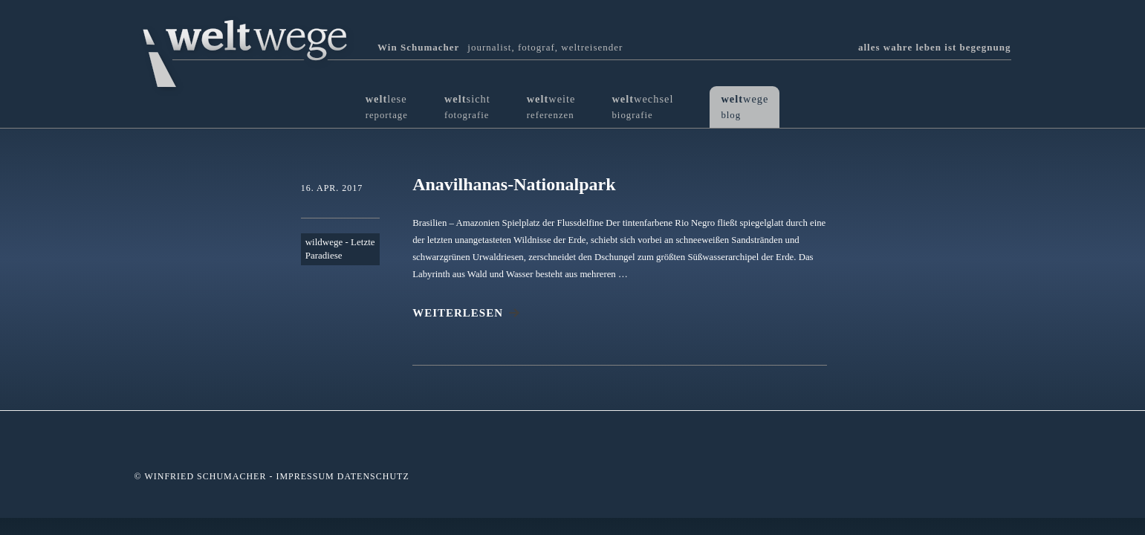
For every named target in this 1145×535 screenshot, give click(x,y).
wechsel (642, 106)
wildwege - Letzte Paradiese (340, 249)
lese (387, 106)
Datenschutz (373, 476)
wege (744, 106)
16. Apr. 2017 (332, 188)
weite (551, 106)
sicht (467, 106)
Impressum (305, 476)
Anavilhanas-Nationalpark (513, 184)
